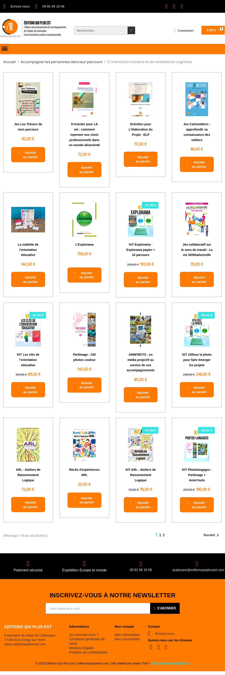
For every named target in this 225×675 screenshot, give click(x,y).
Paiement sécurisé (28, 570)
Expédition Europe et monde (84, 570)
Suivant (211, 535)
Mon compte (124, 626)
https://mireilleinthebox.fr (169, 663)
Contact (154, 626)
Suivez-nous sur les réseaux (170, 640)
